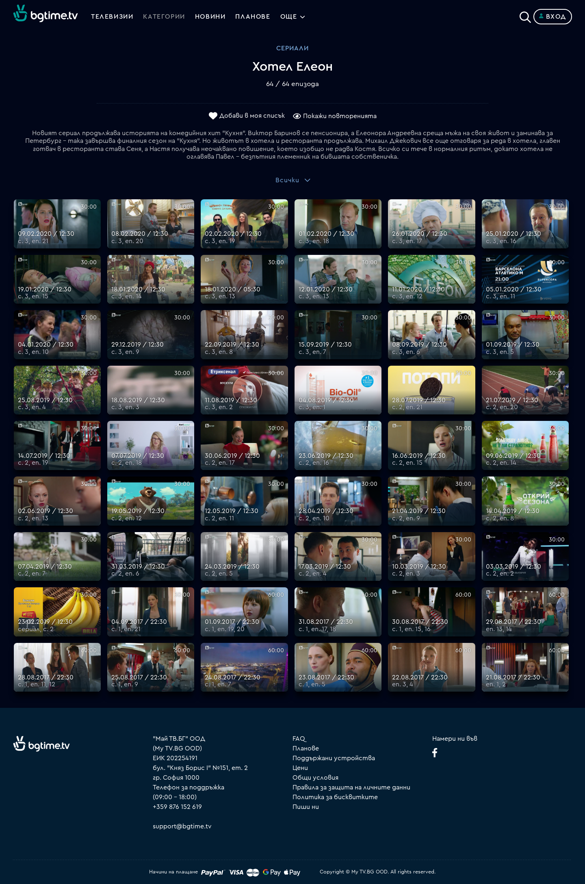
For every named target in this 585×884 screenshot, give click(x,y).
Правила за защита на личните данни (351, 787)
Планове (305, 748)
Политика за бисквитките (335, 797)
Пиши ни (305, 807)
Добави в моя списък (252, 115)
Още (288, 16)
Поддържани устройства (333, 758)
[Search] (525, 15)
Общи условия (315, 777)
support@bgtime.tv (182, 826)
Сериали (292, 48)
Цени (300, 768)
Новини (210, 16)
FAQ (298, 738)
